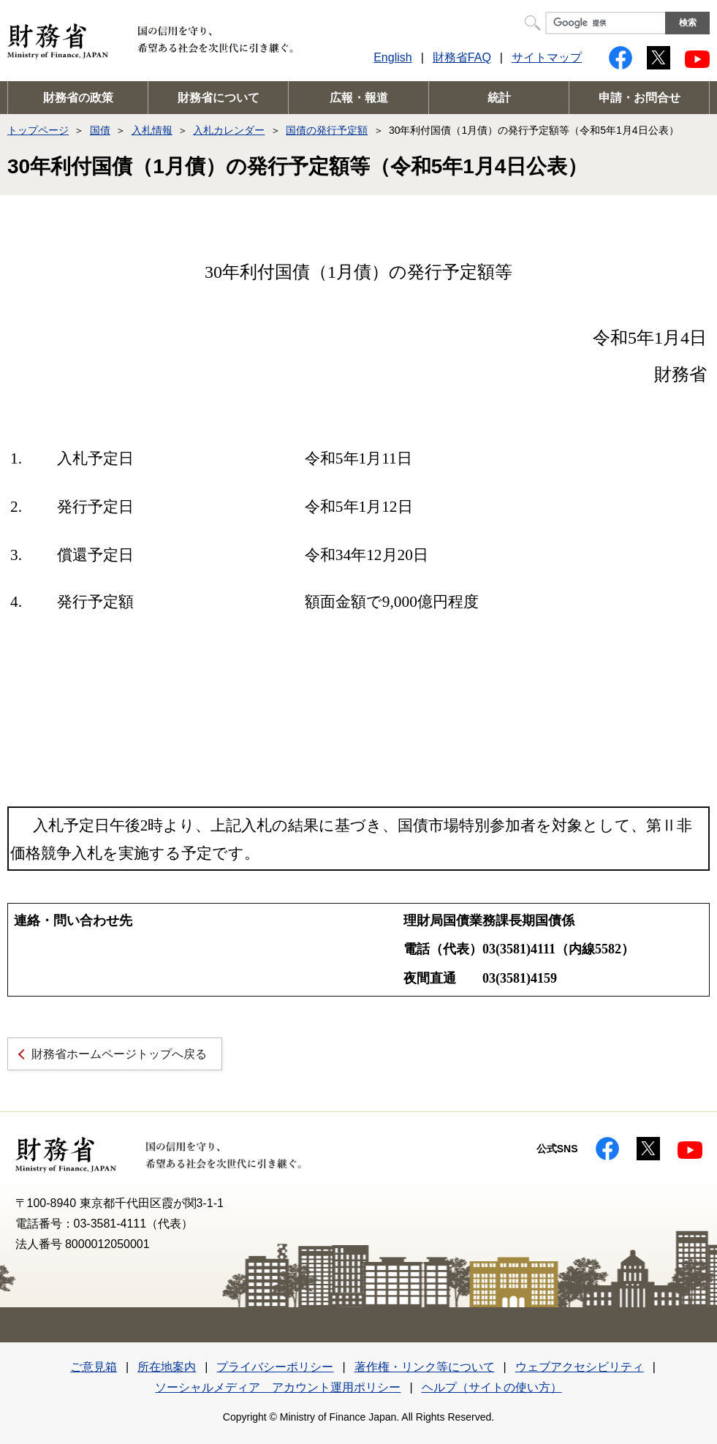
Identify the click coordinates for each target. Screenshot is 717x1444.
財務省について (218, 97)
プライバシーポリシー (274, 1367)
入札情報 (152, 130)
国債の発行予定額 (327, 130)
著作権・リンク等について (424, 1367)
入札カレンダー (229, 130)
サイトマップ (547, 57)
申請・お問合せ (639, 97)
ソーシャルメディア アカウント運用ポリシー (278, 1387)
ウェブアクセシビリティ (579, 1367)
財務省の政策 (78, 97)
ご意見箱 (93, 1367)
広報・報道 (359, 97)
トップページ (38, 130)
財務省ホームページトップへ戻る (119, 1054)
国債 (100, 130)
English (392, 57)
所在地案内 (166, 1367)
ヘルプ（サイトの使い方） (492, 1387)
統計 (499, 97)
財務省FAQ (462, 57)
